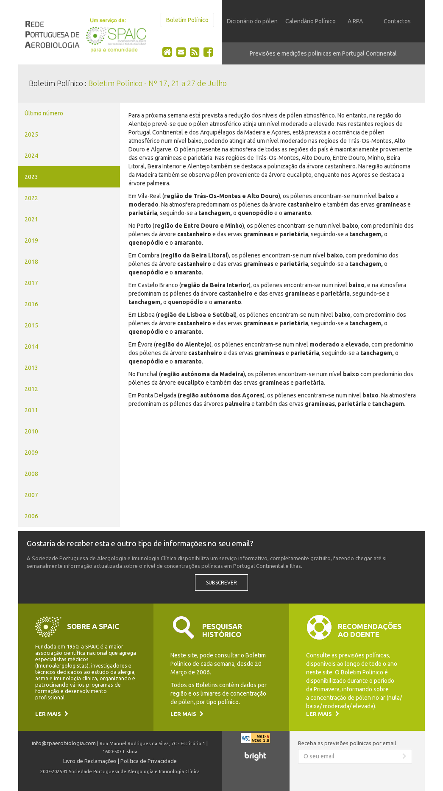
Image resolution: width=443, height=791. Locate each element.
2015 (31, 325)
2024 (31, 155)
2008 (31, 473)
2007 (31, 495)
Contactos (397, 21)
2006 (31, 516)
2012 (31, 389)
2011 (31, 410)
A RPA (355, 21)
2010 (31, 431)
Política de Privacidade (148, 761)
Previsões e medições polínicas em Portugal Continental (323, 53)
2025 (31, 134)
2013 (31, 367)
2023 (31, 176)
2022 (31, 198)
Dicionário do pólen (252, 21)
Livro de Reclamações (90, 761)
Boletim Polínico (187, 20)
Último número (44, 113)
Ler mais (51, 714)
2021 (31, 219)
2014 (31, 346)
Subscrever (221, 582)
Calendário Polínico (310, 21)
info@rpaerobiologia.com (64, 743)
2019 (31, 240)
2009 (31, 452)
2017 (31, 283)
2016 (31, 304)
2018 (31, 261)
